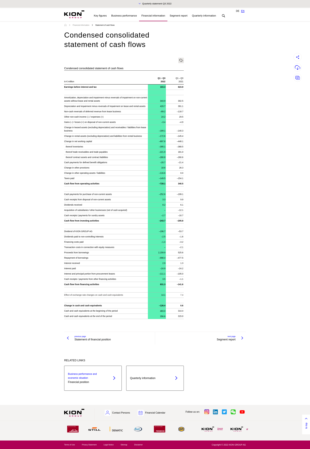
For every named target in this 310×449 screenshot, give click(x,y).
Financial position (87, 378)
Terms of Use (69, 445)
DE (237, 11)
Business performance (124, 15)
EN (242, 11)
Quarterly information (204, 15)
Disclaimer (138, 445)
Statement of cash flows (105, 25)
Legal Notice (109, 445)
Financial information (153, 15)
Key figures (100, 15)
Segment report (178, 15)
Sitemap (124, 445)
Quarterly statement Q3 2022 (156, 3)
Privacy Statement (89, 445)
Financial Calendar (155, 412)
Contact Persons (121, 412)
